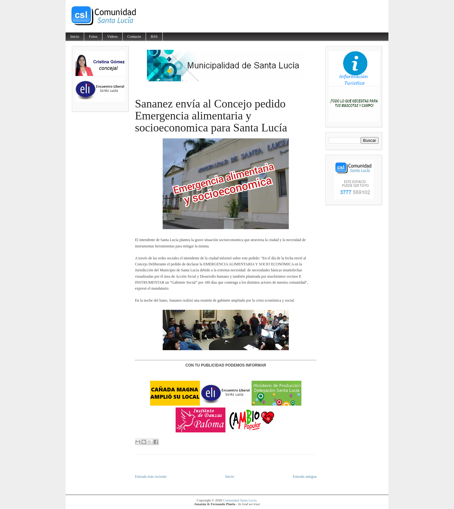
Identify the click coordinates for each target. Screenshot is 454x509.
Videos (112, 36)
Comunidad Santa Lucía (239, 500)
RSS (154, 36)
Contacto (134, 36)
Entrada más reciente (151, 476)
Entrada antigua (305, 476)
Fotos (93, 36)
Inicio (74, 36)
